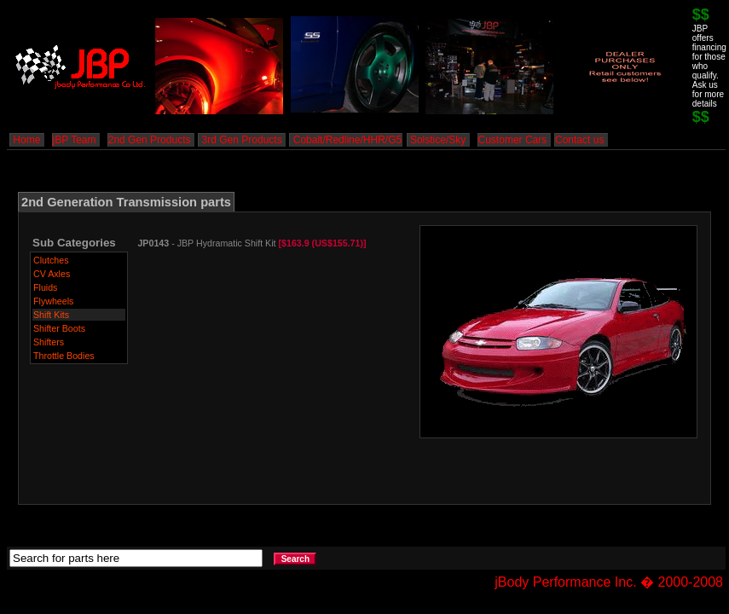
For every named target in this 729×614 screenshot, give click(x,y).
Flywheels (53, 301)
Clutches (50, 260)
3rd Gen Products (242, 140)
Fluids (45, 287)
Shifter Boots (59, 328)
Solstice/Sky (438, 140)
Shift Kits (51, 315)
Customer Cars (514, 140)
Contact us (581, 140)
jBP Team (76, 140)
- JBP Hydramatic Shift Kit (251, 243)
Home (26, 140)
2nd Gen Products (151, 140)
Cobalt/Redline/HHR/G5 (346, 140)
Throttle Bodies (64, 355)
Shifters (48, 342)
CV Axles (51, 274)
